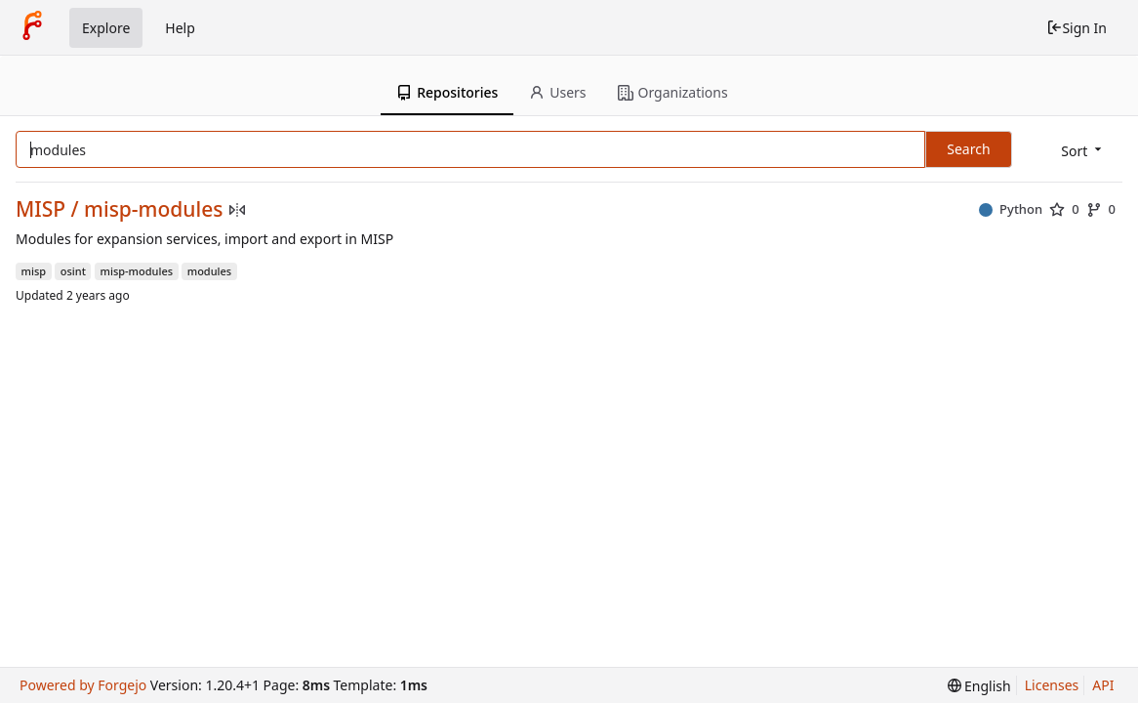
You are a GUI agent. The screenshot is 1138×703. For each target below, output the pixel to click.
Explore (106, 28)
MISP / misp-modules (119, 209)
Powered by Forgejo (83, 685)
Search (968, 149)
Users (557, 92)
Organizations (673, 92)
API (1103, 685)
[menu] (1083, 151)
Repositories (447, 92)
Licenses (1052, 685)
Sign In (1076, 28)
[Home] (32, 27)
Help (180, 28)
